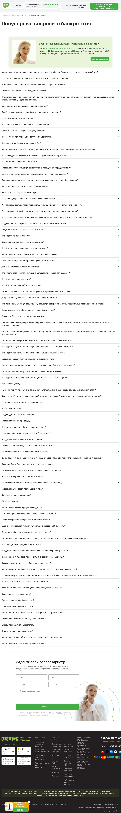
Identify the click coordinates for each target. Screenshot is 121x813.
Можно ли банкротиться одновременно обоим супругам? (28, 359)
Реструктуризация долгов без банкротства (42, 765)
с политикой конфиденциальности (38, 715)
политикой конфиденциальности (83, 752)
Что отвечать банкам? (12, 408)
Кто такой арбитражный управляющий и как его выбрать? (29, 513)
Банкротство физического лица (42, 751)
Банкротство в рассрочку (56, 751)
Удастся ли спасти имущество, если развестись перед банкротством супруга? (38, 365)
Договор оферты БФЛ (111, 811)
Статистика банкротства (68, 770)
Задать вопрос (48, 707)
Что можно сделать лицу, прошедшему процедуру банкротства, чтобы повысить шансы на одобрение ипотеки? (54, 304)
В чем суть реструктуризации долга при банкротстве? (27, 137)
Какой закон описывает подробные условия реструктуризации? (31, 112)
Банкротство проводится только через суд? (22, 192)
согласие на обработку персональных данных (81, 745)
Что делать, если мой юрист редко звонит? (22, 439)
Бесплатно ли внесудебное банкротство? (21, 161)
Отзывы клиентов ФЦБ (67, 763)
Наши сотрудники (56, 768)
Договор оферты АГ (112, 808)
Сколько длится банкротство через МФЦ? (21, 143)
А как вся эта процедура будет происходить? (23, 476)
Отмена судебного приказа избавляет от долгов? (25, 106)
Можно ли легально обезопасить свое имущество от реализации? (33, 612)
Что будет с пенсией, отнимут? (16, 236)
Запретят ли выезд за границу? (16, 495)
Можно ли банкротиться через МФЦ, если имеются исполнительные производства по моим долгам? (49, 149)
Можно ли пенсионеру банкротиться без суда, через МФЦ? (29, 254)
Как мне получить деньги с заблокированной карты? (26, 563)
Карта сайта (97, 804)
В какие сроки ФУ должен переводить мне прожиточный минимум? (33, 557)
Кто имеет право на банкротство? (17, 606)
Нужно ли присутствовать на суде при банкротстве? (26, 433)
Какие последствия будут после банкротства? (23, 242)
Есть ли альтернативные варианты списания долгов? (27, 124)
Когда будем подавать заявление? (18, 414)
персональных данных (67, 712)
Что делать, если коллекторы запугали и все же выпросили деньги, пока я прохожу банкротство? (47, 217)
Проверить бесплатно (20, 809)
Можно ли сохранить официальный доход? (22, 507)
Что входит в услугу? (11, 384)
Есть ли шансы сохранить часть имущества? (23, 402)
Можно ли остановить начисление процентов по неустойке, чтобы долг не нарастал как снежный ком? (50, 72)
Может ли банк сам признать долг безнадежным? (25, 186)
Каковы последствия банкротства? (18, 600)
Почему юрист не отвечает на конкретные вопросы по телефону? (32, 483)
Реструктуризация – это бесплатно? (18, 118)
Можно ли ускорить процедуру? (16, 421)
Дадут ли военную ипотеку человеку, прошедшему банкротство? (32, 298)
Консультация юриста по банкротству (40, 744)
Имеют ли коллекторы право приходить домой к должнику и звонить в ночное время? (42, 205)
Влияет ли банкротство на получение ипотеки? (24, 316)
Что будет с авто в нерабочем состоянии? (21, 285)
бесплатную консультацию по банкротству (62, 48)
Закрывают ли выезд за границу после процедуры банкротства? (32, 588)
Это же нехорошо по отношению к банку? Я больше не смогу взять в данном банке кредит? (45, 538)
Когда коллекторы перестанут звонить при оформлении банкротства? (34, 223)
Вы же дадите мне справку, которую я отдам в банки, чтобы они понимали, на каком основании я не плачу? (52, 458)
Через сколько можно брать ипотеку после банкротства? (28, 310)
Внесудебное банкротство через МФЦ (40, 758)
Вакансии (55, 773)
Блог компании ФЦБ (55, 761)
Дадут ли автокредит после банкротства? (21, 267)
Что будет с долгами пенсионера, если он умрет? (25, 248)
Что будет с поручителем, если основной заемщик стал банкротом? (33, 353)
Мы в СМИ (55, 756)
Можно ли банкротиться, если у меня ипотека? (24, 619)
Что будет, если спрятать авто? (16, 279)
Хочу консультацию (100, 59)
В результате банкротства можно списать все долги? (26, 532)
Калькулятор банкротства (56, 745)
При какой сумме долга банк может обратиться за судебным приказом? (35, 78)
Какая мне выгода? (10, 501)
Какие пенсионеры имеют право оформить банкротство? (28, 260)
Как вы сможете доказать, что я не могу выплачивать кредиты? (31, 470)
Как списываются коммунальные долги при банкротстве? (28, 445)
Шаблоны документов (68, 745)
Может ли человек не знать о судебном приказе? (25, 91)
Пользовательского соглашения (83, 758)
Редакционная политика (111, 804)
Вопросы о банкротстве (68, 757)
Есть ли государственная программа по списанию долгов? (29, 199)
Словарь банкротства (68, 751)
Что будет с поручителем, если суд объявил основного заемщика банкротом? (38, 346)
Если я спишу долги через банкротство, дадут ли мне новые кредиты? (35, 174)
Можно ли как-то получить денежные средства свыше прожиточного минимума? (39, 569)
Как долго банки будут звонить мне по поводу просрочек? (29, 464)
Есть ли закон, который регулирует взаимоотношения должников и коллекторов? (40, 211)
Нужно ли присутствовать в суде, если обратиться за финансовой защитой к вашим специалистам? (49, 390)
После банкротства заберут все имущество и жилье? (26, 520)
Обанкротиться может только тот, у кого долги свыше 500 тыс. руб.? (33, 526)
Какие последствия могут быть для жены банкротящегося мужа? (32, 371)
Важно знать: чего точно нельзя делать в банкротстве (27, 581)
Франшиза (55, 776)
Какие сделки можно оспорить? (16, 594)
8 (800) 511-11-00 (50, 4)
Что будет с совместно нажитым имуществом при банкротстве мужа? (34, 377)
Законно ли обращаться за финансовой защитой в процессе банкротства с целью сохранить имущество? (51, 396)
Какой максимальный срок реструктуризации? (23, 131)
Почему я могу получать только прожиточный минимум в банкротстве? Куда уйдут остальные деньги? (50, 575)
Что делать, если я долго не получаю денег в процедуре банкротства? (35, 551)
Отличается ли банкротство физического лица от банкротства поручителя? (37, 340)
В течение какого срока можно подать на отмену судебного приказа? (34, 84)
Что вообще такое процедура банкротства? (22, 544)
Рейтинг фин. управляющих (69, 776)
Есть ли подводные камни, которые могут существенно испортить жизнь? (36, 155)
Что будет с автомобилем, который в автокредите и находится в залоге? (36, 273)
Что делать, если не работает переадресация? (24, 427)
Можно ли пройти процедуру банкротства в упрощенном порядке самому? (36, 168)
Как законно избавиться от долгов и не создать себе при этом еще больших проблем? (42, 180)
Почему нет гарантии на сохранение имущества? (25, 452)
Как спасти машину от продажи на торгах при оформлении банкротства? (36, 291)
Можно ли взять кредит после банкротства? (22, 489)
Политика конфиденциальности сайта (91, 808)
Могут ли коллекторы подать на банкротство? (23, 229)
